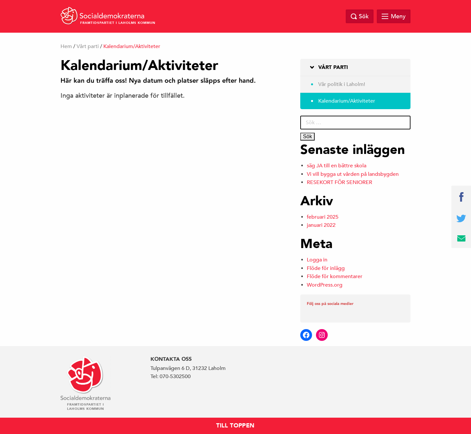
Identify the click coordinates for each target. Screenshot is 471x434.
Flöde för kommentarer (334, 276)
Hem (66, 46)
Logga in (317, 260)
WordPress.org (324, 285)
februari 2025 (323, 217)
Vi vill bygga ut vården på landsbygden (353, 174)
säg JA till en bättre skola (336, 165)
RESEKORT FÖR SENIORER (339, 182)
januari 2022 (321, 225)
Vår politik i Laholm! (341, 84)
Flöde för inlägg (326, 268)
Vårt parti (88, 46)
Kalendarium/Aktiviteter (346, 101)
